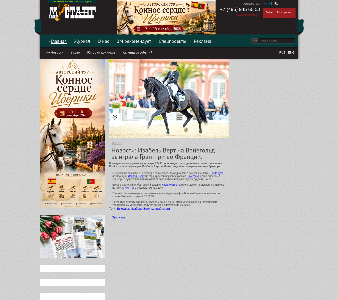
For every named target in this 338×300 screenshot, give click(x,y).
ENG (291, 52)
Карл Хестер (169, 184)
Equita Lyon (217, 173)
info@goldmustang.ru (247, 15)
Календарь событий (137, 52)
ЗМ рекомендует (134, 41)
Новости (57, 52)
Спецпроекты (172, 41)
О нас (103, 41)
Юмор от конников (101, 52)
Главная (59, 41)
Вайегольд (193, 176)
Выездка (123, 208)
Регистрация (284, 12)
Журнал (82, 41)
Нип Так (129, 187)
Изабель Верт (136, 176)
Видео (75, 52)
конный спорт (160, 208)
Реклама (202, 41)
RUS (282, 52)
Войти (269, 12)
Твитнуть (119, 217)
